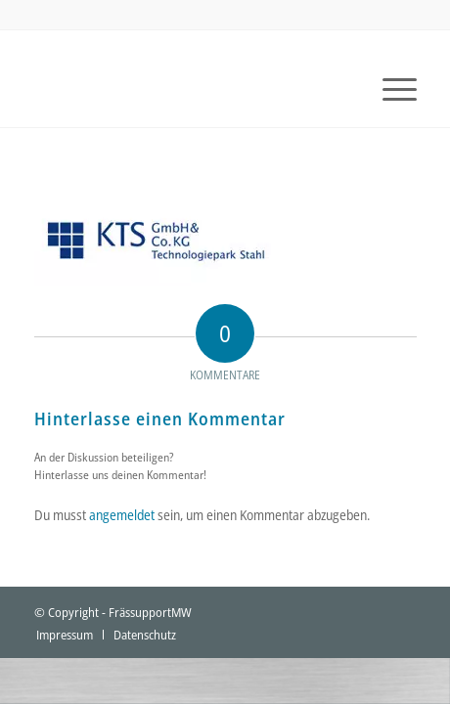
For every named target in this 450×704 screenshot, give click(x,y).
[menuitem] (390, 88)
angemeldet (122, 515)
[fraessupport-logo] (187, 88)
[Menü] (390, 88)
